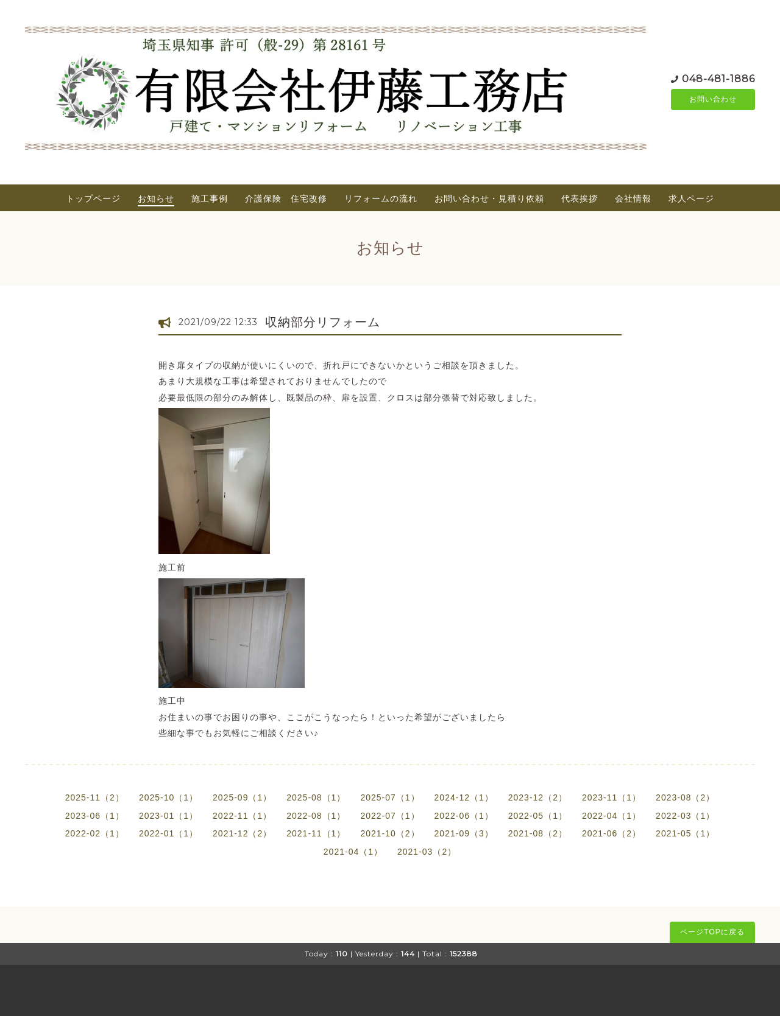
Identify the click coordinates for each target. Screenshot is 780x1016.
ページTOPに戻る (712, 932)
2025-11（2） (94, 797)
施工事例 (209, 198)
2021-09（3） (464, 833)
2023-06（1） (94, 816)
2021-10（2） (389, 833)
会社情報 (633, 198)
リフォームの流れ (380, 198)
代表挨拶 (579, 198)
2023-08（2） (685, 797)
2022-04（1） (611, 816)
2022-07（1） (389, 816)
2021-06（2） (611, 833)
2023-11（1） (611, 797)
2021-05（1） (685, 833)
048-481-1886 (718, 77)
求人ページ (691, 198)
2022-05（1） (537, 816)
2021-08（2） (537, 833)
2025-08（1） (316, 797)
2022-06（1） (464, 816)
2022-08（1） (316, 816)
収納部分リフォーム (322, 322)
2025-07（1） (389, 797)
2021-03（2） (426, 852)
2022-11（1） (242, 816)
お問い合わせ (713, 99)
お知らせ (156, 198)
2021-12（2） (242, 833)
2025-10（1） (168, 797)
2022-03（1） (685, 816)
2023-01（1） (168, 816)
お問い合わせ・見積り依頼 (489, 198)
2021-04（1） (353, 852)
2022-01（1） (168, 833)
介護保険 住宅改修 (286, 198)
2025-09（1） (242, 797)
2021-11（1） (316, 833)
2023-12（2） (537, 797)
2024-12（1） (464, 797)
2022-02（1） (94, 833)
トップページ (93, 198)
